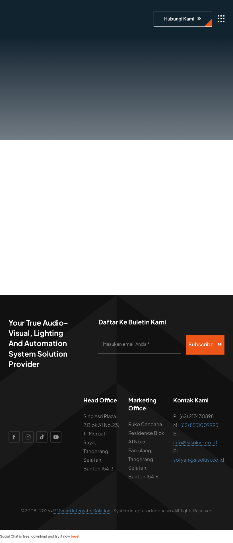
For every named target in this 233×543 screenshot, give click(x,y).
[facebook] (14, 437)
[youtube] (55, 437)
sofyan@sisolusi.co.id (198, 459)
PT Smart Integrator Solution (81, 510)
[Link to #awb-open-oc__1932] (221, 18)
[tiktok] (42, 437)
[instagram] (28, 437)
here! (75, 536)
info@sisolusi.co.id (195, 442)
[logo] (41, 8)
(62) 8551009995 (199, 425)
